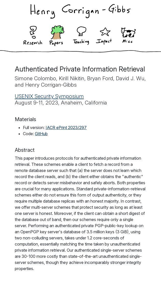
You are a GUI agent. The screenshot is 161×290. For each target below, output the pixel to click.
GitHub (41, 133)
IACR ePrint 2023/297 (66, 127)
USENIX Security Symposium (49, 96)
